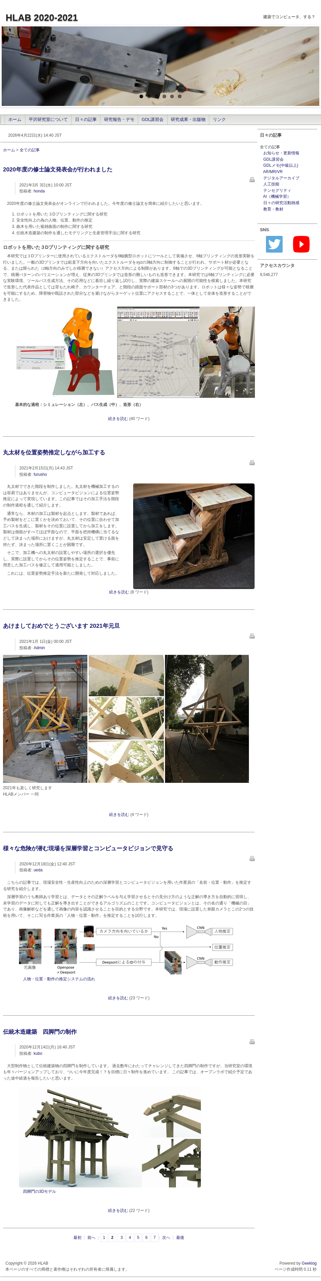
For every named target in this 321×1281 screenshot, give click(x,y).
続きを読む (118, 418)
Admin (39, 648)
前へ (91, 1237)
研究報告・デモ (119, 119)
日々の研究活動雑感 (281, 202)
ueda (38, 870)
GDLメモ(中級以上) (280, 165)
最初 (77, 1237)
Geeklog (309, 1263)
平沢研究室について (48, 119)
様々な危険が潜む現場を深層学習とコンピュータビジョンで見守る (88, 848)
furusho (40, 474)
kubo (38, 1053)
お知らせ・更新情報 (281, 153)
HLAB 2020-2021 (42, 17)
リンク (219, 119)
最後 (180, 1237)
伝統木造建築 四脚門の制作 (40, 1031)
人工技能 (271, 184)
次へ (166, 1237)
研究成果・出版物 (188, 119)
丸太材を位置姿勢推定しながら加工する (54, 452)
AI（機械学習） (277, 196)
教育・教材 (273, 209)
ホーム (14, 119)
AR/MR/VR (273, 171)
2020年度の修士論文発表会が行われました (57, 169)
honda (39, 191)
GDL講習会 (153, 119)
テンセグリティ (277, 190)
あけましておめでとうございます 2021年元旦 (61, 625)
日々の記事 (86, 119)
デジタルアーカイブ (281, 178)
